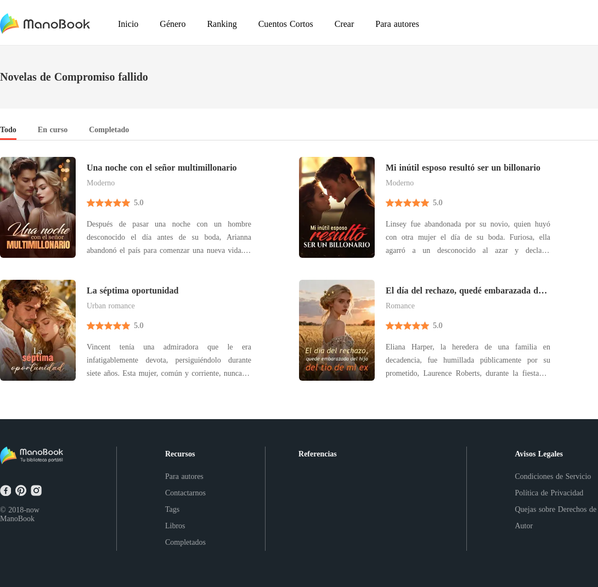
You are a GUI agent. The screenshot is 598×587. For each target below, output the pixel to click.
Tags (172, 509)
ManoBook (17, 519)
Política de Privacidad (549, 493)
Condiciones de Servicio (553, 476)
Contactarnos (185, 493)
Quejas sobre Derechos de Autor (556, 517)
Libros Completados (185, 534)
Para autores (184, 476)
